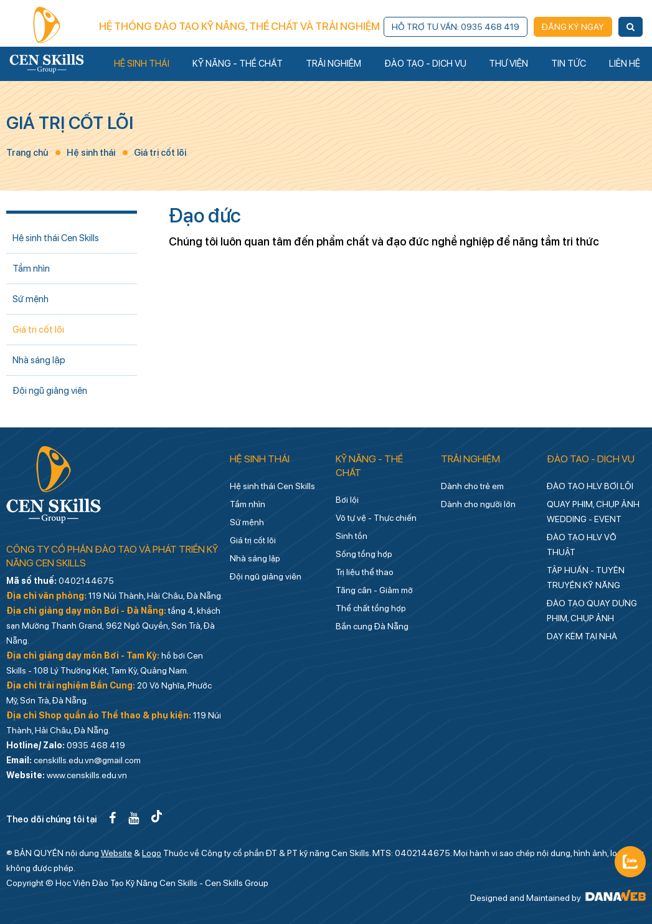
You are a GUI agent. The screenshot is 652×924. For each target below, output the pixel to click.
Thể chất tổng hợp (371, 608)
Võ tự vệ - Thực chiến (376, 518)
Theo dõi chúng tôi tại (51, 819)
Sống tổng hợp (364, 554)
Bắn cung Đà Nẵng (372, 626)
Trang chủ (27, 152)
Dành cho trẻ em (472, 486)
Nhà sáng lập (38, 360)
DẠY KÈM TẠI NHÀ (582, 636)
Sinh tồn (351, 536)
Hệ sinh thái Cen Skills (55, 238)
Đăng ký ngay (573, 27)
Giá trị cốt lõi (69, 122)
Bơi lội (347, 500)
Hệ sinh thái (91, 152)
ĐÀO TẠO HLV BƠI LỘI (590, 486)
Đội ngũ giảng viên (49, 390)
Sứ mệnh (30, 299)
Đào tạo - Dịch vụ (591, 459)
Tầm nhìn (31, 268)
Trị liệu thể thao (365, 572)
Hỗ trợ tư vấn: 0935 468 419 (455, 27)
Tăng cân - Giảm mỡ (374, 590)
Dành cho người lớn (478, 504)
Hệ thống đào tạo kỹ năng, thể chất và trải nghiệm (239, 26)
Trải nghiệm (470, 459)
